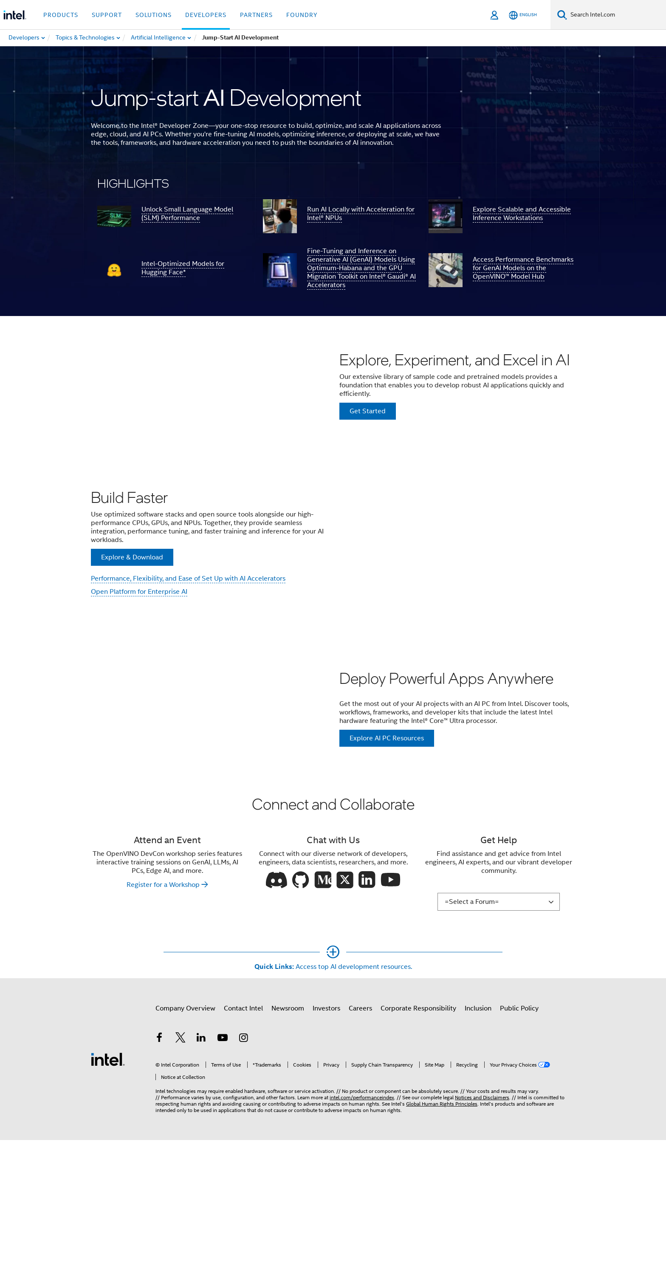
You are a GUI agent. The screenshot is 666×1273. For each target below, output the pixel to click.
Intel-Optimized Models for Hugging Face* (182, 268)
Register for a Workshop (163, 1021)
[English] (523, 15)
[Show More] (333, 1103)
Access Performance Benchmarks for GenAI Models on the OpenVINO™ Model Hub (523, 268)
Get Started (368, 442)
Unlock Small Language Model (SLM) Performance (187, 213)
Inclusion (478, 1145)
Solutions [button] (153, 15)
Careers (360, 1145)
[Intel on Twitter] (180, 1175)
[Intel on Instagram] (243, 1175)
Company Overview (185, 1145)
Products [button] (60, 15)
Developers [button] (205, 15)
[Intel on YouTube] (222, 1175)
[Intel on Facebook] (159, 1175)
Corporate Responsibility (418, 1145)
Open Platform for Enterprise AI (139, 664)
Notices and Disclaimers (482, 1234)
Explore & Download (132, 630)
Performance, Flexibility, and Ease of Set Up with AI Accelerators (188, 651)
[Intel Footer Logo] (108, 1195)
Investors (326, 1145)
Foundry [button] (302, 15)
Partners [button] (256, 15)
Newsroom (287, 1145)
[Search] (562, 14)
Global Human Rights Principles (441, 1241)
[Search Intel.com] (616, 15)
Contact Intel (243, 1145)
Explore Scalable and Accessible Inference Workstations (522, 213)
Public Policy (519, 1145)
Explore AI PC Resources (387, 848)
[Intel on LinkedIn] (201, 1175)
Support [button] (107, 15)
